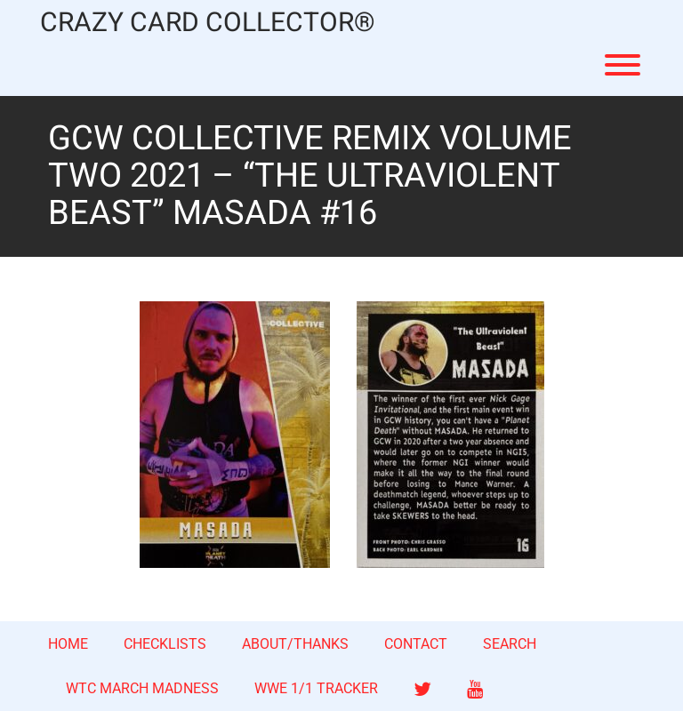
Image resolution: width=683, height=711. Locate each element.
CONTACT (415, 643)
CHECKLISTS (165, 643)
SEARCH (509, 643)
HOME (68, 643)
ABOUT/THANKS (295, 643)
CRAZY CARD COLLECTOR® (207, 23)
